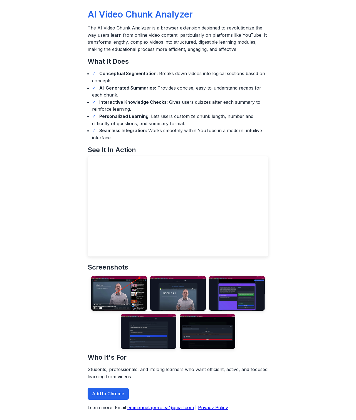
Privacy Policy (213, 407)
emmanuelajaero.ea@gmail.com (160, 407)
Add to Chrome (108, 393)
